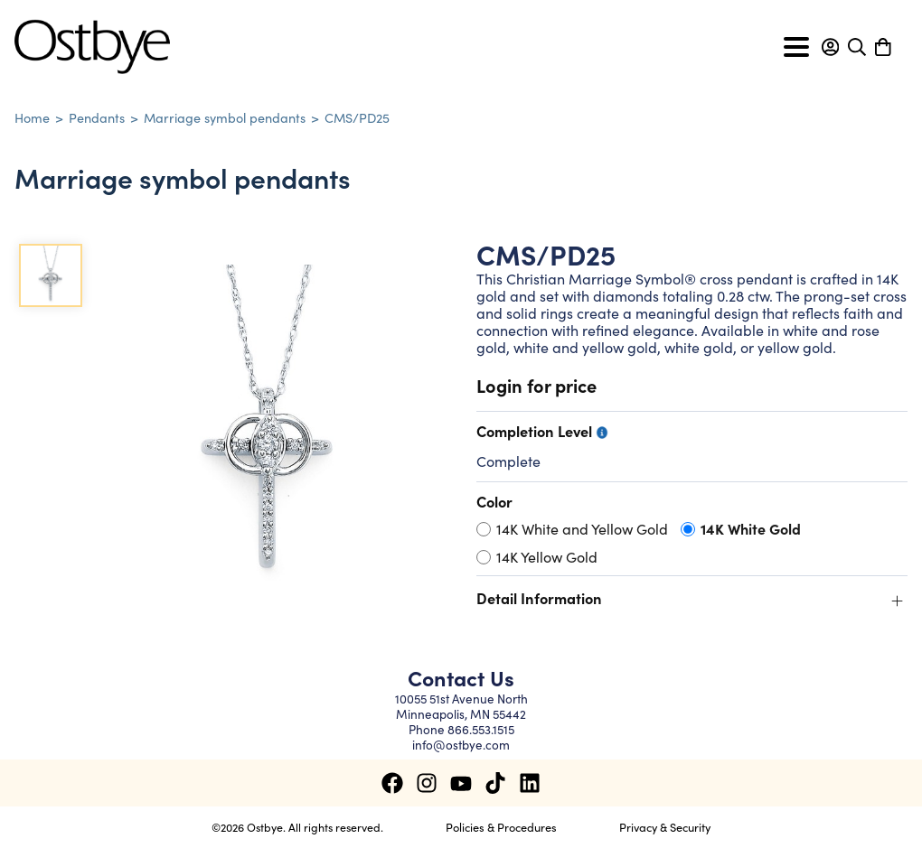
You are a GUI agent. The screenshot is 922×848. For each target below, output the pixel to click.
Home (32, 117)
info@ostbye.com (461, 744)
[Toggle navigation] (796, 47)
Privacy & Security (664, 826)
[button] (830, 47)
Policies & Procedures (501, 826)
